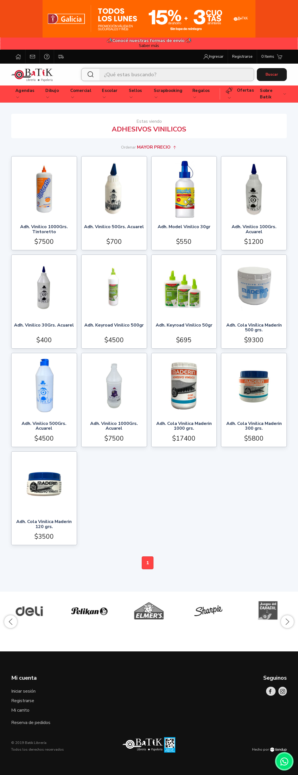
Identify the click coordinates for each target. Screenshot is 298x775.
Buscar (272, 74)
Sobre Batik (273, 94)
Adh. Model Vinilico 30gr (184, 227)
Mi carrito (20, 710)
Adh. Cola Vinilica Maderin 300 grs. (254, 426)
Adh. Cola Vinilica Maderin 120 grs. (44, 524)
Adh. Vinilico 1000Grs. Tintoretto (44, 230)
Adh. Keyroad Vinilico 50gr (184, 325)
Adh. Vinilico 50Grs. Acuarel (114, 227)
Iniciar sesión (23, 691)
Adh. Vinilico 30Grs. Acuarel (44, 325)
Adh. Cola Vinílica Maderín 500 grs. (254, 328)
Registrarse (22, 701)
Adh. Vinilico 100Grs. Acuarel (254, 230)
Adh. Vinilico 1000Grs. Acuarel (114, 426)
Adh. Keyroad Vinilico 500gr (114, 325)
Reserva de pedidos (30, 723)
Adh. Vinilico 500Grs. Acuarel (44, 426)
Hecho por (269, 749)
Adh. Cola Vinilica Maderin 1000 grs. (184, 426)
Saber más (149, 45)
